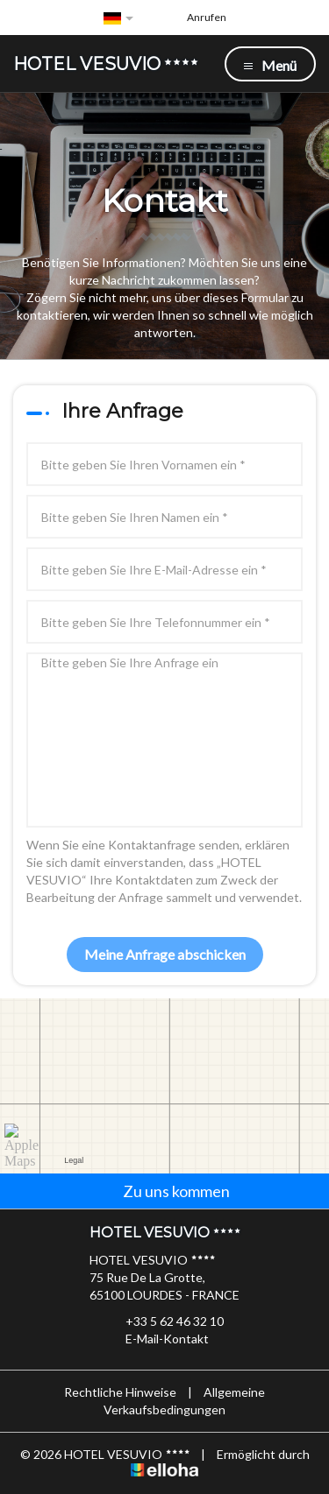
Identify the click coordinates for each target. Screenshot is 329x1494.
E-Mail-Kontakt (157, 1339)
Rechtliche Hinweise (120, 1392)
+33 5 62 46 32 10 (164, 1321)
